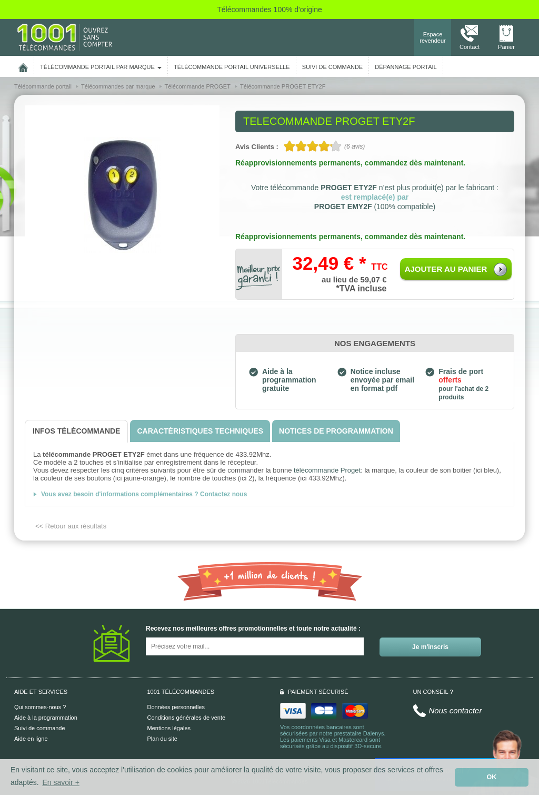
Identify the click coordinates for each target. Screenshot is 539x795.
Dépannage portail (405, 67)
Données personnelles (176, 707)
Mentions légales (169, 728)
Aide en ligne (31, 738)
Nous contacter (455, 710)
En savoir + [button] (60, 782)
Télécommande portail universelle (232, 67)
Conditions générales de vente (186, 717)
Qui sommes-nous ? (40, 707)
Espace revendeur (433, 37)
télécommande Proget (327, 470)
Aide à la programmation (45, 717)
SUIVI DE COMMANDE (332, 67)
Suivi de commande (39, 728)
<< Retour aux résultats (70, 526)
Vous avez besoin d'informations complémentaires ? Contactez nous (144, 494)
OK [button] (492, 777)
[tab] (76, 431)
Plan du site (162, 738)
